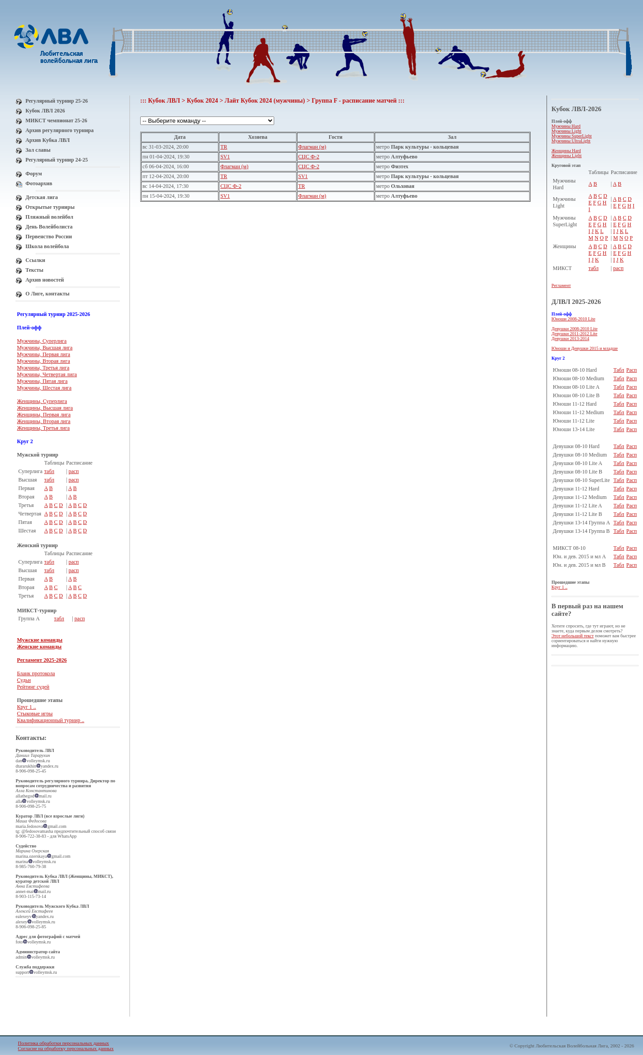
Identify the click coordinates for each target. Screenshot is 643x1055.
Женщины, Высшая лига (45, 408)
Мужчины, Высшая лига (44, 348)
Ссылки (35, 260)
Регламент (561, 285)
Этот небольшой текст (572, 635)
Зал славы (37, 150)
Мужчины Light (566, 131)
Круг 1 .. (26, 707)
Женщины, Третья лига (43, 428)
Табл (619, 370)
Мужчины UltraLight (570, 140)
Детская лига (41, 197)
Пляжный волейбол (49, 217)
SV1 (225, 157)
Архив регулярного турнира (59, 130)
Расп (631, 370)
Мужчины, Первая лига (43, 354)
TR (223, 147)
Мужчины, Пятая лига (42, 381)
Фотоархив (38, 183)
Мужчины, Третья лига (43, 368)
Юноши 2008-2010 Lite (573, 318)
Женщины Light (566, 155)
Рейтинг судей (33, 687)
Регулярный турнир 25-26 (56, 101)
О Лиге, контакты (47, 294)
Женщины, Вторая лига (44, 421)
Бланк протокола (36, 673)
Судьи (24, 680)
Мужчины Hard (565, 126)
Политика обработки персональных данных (63, 1043)
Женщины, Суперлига (42, 401)
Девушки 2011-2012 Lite (574, 333)
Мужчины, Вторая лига (43, 361)
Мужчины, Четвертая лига (47, 374)
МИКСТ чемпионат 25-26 (56, 120)
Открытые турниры (50, 207)
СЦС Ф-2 (308, 157)
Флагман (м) (312, 147)
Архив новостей (44, 280)
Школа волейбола (47, 246)
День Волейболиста (49, 227)
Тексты (34, 270)
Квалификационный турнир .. (50, 720)
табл (49, 471)
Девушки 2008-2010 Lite (574, 328)
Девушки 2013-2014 (570, 338)
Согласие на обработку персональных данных (65, 1048)
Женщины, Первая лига (44, 414)
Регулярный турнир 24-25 (56, 160)
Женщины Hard (566, 150)
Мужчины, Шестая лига (44, 388)
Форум (33, 173)
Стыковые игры (35, 713)
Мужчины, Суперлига (42, 341)
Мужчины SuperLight (571, 135)
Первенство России (48, 236)
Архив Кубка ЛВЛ (47, 140)
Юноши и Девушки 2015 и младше (584, 348)
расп (73, 471)
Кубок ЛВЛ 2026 (45, 111)
